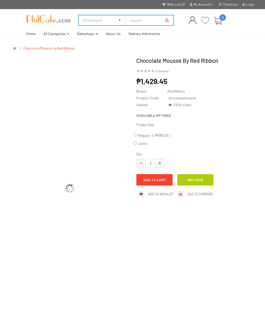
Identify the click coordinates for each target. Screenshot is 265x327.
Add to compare (195, 194)
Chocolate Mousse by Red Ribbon (49, 48)
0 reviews (162, 71)
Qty (139, 154)
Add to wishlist (156, 194)
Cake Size (146, 124)
